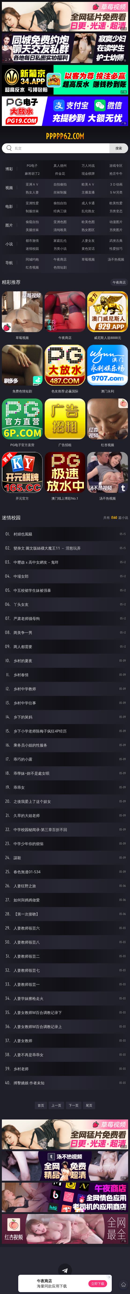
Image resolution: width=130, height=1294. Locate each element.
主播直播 (88, 192)
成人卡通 (88, 203)
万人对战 (88, 165)
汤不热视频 (116, 259)
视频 (9, 187)
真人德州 (60, 165)
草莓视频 (88, 259)
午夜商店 (60, 259)
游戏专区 (116, 165)
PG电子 (32, 165)
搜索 (119, 148)
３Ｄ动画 (116, 184)
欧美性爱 (116, 203)
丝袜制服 (60, 192)
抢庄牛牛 (116, 173)
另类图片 (116, 230)
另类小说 (60, 248)
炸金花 (60, 173)
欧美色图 (88, 222)
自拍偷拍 (60, 184)
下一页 (74, 1105)
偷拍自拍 (60, 203)
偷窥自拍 (32, 222)
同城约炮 (32, 259)
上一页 (56, 1105)
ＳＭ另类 (116, 192)
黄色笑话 (88, 248)
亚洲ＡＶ (32, 184)
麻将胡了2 (32, 173)
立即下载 (97, 1283)
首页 (41, 1105)
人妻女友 (88, 240)
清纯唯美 (60, 230)
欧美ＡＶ (88, 184)
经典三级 (60, 211)
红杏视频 (32, 267)
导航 (9, 262)
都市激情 (32, 240)
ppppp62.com (65, 136)
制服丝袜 (32, 211)
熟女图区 (88, 230)
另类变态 (116, 211)
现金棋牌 (88, 173)
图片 (9, 225)
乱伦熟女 (88, 211)
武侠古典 (116, 240)
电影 (9, 206)
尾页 (89, 1105)
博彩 (9, 168)
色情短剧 (60, 267)
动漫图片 (116, 222)
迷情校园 (32, 248)
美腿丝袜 (32, 230)
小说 (9, 244)
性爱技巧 (116, 248)
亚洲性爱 (32, 203)
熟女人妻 (32, 192)
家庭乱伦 (60, 240)
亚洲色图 (60, 222)
